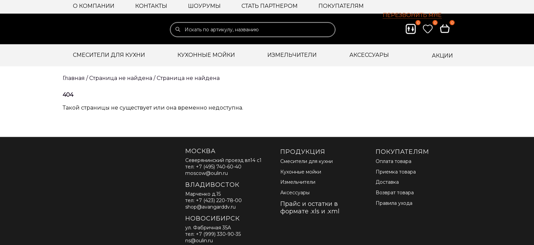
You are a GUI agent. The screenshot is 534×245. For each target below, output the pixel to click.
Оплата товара (393, 161)
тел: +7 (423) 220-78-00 (213, 200)
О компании (93, 6)
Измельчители (297, 182)
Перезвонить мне (412, 15)
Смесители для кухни (306, 161)
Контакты (151, 6)
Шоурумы (204, 6)
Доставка (387, 182)
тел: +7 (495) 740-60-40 (213, 167)
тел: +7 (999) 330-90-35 (213, 234)
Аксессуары (295, 193)
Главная (74, 78)
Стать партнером (269, 6)
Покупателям (341, 6)
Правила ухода (394, 203)
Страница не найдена (188, 78)
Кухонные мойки (300, 172)
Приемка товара (396, 172)
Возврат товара (395, 193)
